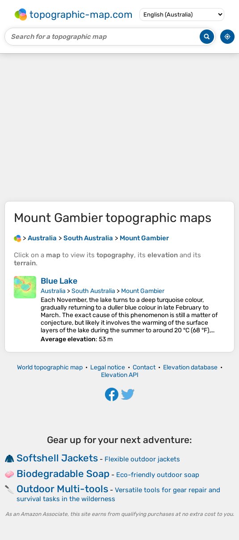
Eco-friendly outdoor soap (157, 475)
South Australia (93, 291)
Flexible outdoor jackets (142, 459)
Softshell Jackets (57, 458)
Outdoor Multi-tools (62, 489)
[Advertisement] (119, 127)
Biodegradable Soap (63, 474)
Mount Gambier (142, 291)
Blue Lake (59, 281)
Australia (53, 291)
